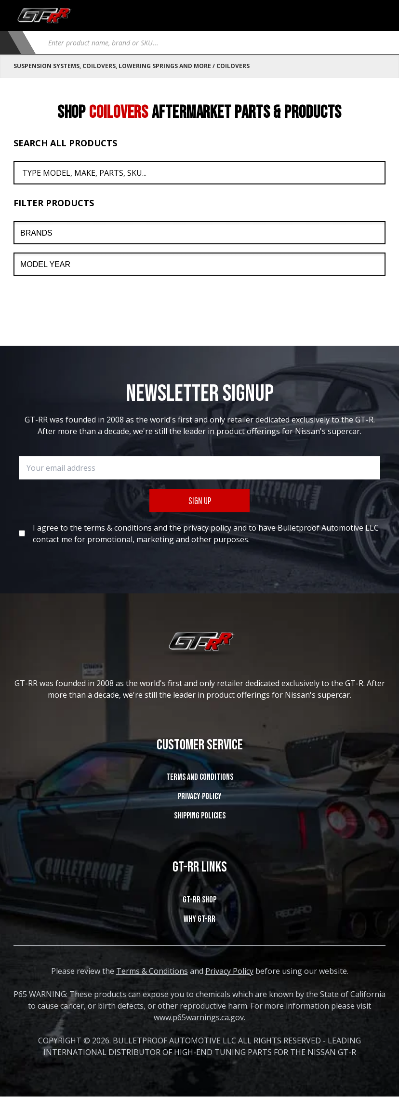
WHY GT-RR (199, 919)
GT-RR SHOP (199, 900)
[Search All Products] (199, 172)
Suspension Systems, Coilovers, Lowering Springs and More (112, 66)
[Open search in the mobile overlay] (213, 42)
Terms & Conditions (152, 971)
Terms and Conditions (199, 777)
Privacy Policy (200, 796)
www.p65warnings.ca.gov (199, 1017)
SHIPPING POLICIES (200, 816)
